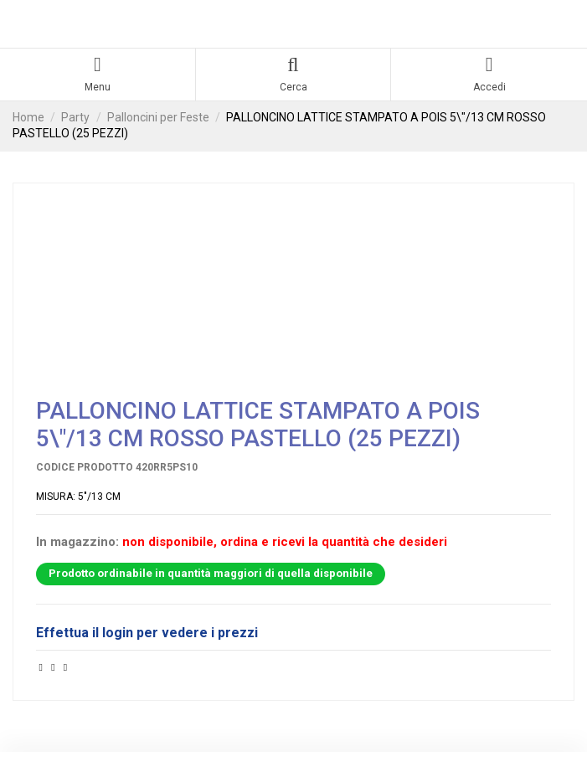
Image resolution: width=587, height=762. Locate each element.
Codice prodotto (84, 467)
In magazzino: (77, 542)
